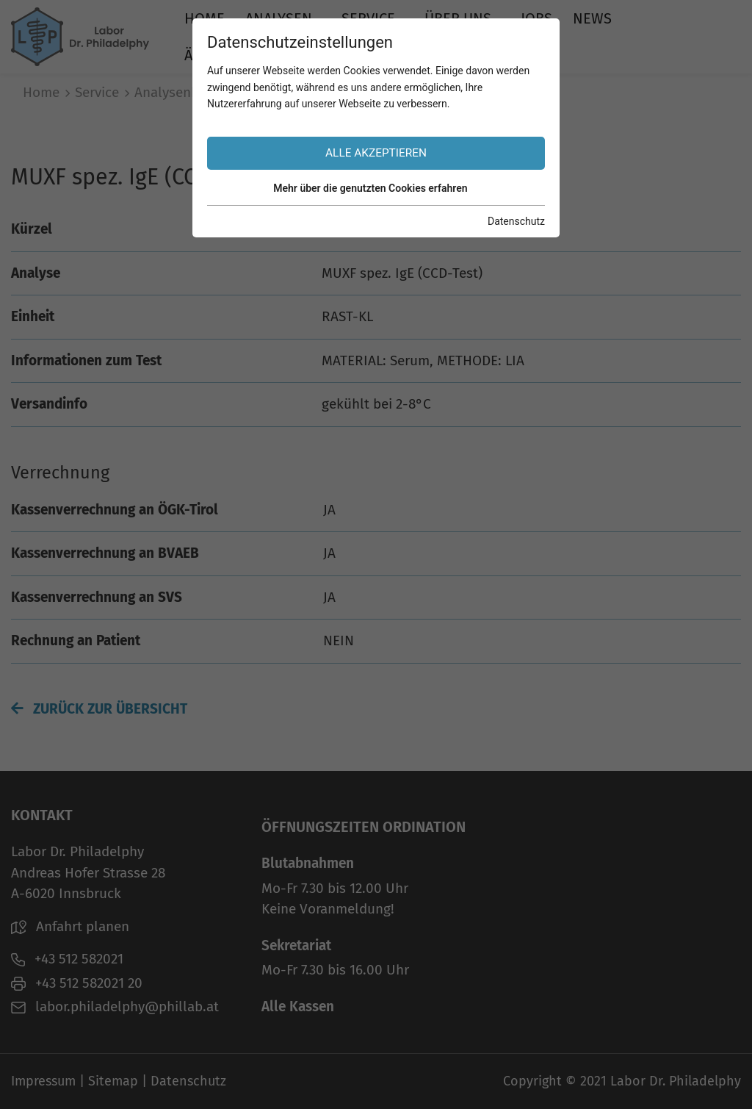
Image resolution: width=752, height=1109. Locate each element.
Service (368, 18)
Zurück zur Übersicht (99, 708)
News (592, 18)
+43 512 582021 (67, 958)
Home (204, 18)
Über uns (457, 18)
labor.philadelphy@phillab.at (115, 1006)
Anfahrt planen (70, 926)
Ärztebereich (232, 55)
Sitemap (113, 1081)
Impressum (43, 1081)
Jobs (536, 18)
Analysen (278, 18)
